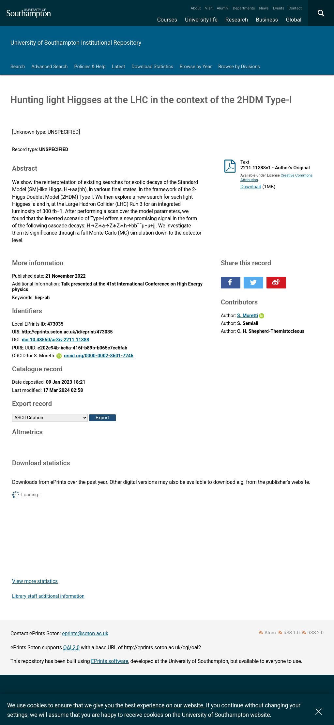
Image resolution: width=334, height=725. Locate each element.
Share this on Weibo (276, 282)
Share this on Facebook (230, 282)
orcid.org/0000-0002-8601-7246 (98, 356)
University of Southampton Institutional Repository (75, 42)
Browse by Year (196, 66)
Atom (270, 633)
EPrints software (109, 661)
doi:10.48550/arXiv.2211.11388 (55, 340)
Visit (209, 8)
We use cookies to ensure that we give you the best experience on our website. (106, 705)
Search (17, 66)
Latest (118, 66)
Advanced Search (49, 66)
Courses (167, 19)
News (263, 8)
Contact (295, 8)
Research (236, 19)
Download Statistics (152, 66)
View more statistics (35, 581)
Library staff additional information (48, 596)
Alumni (222, 8)
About (196, 8)
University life (201, 19)
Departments (244, 8)
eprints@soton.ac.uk (85, 633)
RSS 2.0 (316, 633)
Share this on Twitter (253, 282)
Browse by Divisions (239, 66)
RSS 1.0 (291, 633)
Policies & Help (89, 66)
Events (278, 8)
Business (267, 19)
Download (250, 187)
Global (293, 19)
